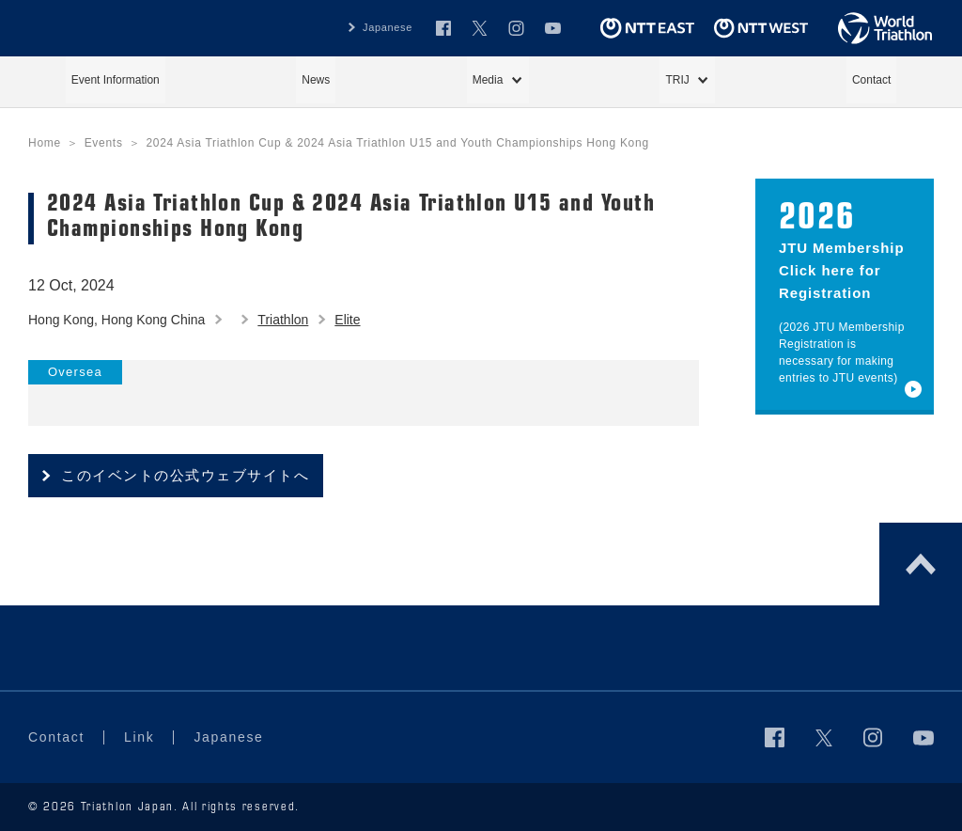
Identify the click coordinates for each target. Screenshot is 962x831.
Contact (871, 79)
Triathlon (282, 319)
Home (44, 142)
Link (139, 737)
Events (104, 142)
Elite (347, 319)
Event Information (115, 79)
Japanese (387, 27)
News (316, 79)
